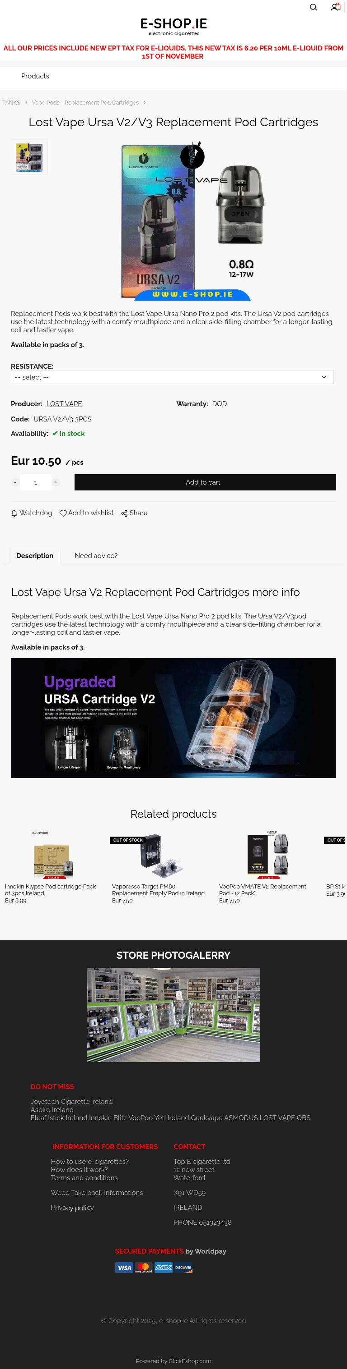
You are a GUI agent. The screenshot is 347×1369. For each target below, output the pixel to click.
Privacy (72, 1208)
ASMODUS (241, 1118)
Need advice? (96, 556)
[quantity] (36, 482)
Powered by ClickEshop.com (173, 1361)
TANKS (11, 102)
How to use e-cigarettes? (90, 1162)
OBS (303, 1118)
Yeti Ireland (171, 1118)
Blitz (120, 1118)
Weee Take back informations (97, 1193)
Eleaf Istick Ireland (60, 1118)
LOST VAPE (277, 1118)
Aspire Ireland (52, 1110)
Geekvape (206, 1118)
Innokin (100, 1118)
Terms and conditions (84, 1178)
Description (34, 556)
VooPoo (140, 1118)
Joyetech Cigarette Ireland (72, 1102)
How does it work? (79, 1170)
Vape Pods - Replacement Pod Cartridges (85, 102)
